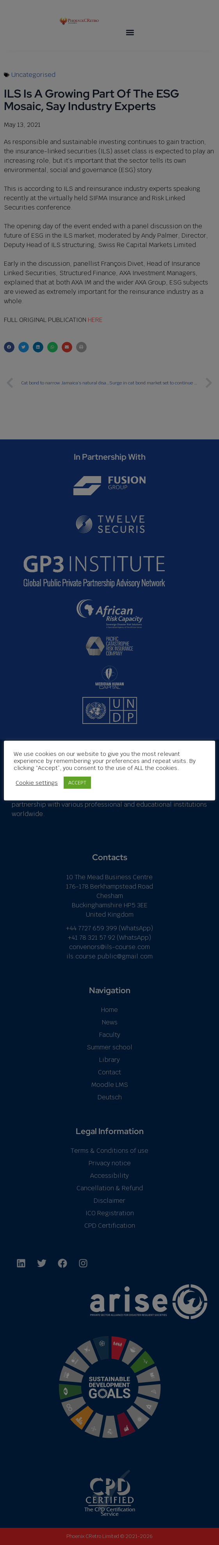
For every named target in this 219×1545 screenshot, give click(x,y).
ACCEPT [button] (77, 782)
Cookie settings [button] (37, 782)
